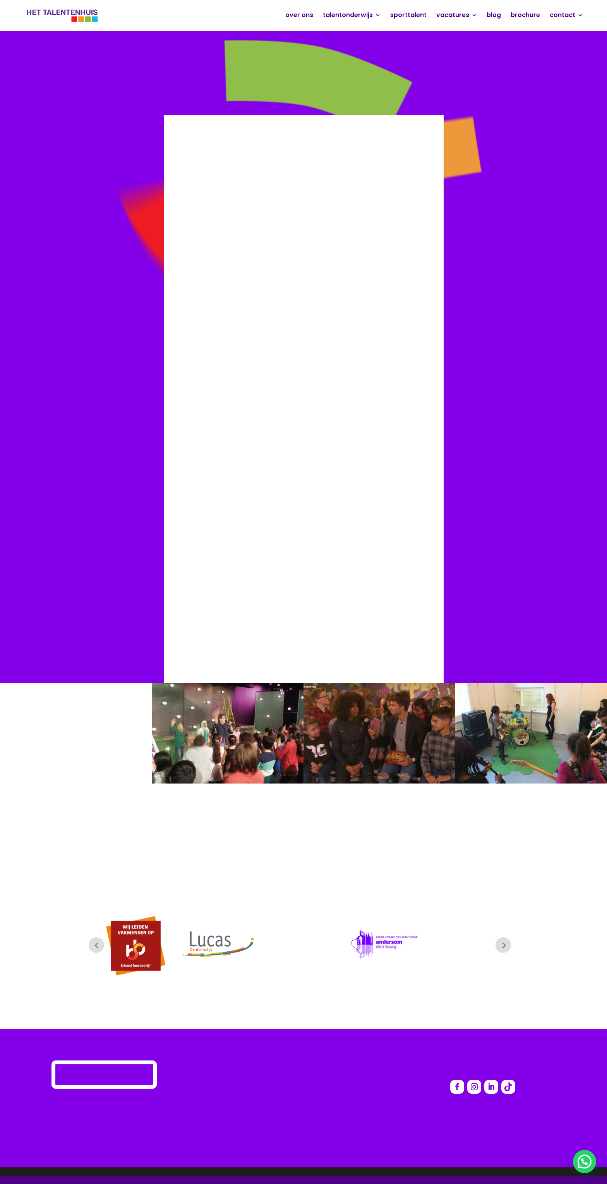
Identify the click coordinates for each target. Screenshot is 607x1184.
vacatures (452, 16)
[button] (584, 1161)
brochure (525, 16)
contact (562, 16)
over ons (299, 16)
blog (494, 16)
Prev (96, 945)
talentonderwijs (348, 16)
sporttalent (408, 16)
